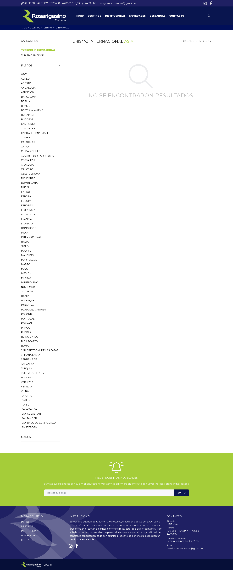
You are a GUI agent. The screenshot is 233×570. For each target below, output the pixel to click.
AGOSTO (26, 83)
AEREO (25, 78)
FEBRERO (27, 205)
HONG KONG (28, 228)
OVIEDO (26, 400)
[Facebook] (210, 3)
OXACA (25, 296)
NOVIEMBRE (28, 287)
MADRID (26, 250)
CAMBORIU (28, 124)
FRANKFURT (28, 223)
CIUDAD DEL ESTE (32, 151)
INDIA (24, 232)
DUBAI (25, 187)
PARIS (25, 404)
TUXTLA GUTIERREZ (33, 373)
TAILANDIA (27, 364)
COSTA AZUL (28, 160)
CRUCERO (27, 169)
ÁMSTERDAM (29, 427)
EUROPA (26, 201)
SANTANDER (29, 418)
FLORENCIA (28, 210)
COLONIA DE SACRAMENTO (37, 155)
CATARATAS (28, 142)
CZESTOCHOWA (30, 173)
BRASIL (25, 105)
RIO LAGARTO (29, 341)
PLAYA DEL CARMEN (33, 309)
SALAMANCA (29, 409)
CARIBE (25, 137)
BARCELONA (28, 96)
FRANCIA (26, 219)
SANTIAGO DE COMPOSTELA (38, 422)
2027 (24, 74)
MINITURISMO (29, 282)
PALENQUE (28, 300)
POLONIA (27, 314)
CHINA (25, 146)
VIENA (25, 391)
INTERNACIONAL (31, 237)
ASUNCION (27, 92)
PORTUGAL (27, 318)
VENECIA (26, 386)
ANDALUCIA (28, 87)
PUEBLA (26, 332)
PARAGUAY (27, 305)
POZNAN (26, 323)
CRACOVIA (27, 164)
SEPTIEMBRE (29, 359)
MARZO (25, 264)
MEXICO (26, 278)
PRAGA (25, 327)
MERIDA (26, 273)
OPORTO (26, 395)
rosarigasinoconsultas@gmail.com (186, 548)
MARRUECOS (29, 259)
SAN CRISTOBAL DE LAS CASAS (39, 350)
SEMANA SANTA (30, 354)
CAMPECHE (28, 128)
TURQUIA (26, 368)
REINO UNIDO (29, 336)
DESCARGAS (157, 15)
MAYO (24, 268)
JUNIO (25, 246)
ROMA (25, 345)
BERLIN (25, 101)
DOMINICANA (29, 182)
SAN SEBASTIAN (31, 413)
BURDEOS (27, 119)
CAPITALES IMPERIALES (35, 133)
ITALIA (25, 241)
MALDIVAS (27, 255)
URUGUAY (27, 377)
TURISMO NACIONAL (33, 55)
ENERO (25, 191)
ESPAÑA (26, 196)
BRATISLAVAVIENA (32, 110)
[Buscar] (210, 16)
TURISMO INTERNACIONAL (56, 28)
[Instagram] (205, 3)
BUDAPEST (27, 115)
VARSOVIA (27, 382)
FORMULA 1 (28, 214)
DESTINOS (35, 28)
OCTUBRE (27, 291)
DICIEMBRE (28, 178)
